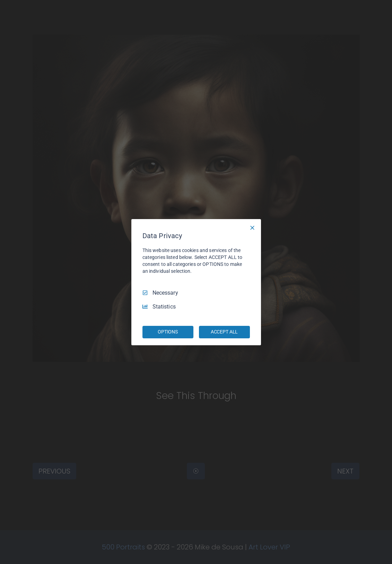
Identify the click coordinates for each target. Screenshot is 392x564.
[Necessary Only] (252, 227)
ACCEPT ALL (224, 332)
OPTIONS (168, 332)
